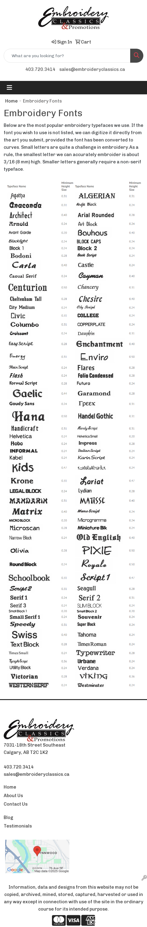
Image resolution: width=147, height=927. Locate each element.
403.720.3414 (40, 69)
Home (11, 101)
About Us (13, 795)
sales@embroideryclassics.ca (92, 69)
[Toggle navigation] (9, 87)
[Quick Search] (67, 56)
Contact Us (16, 804)
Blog (8, 817)
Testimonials (18, 826)
